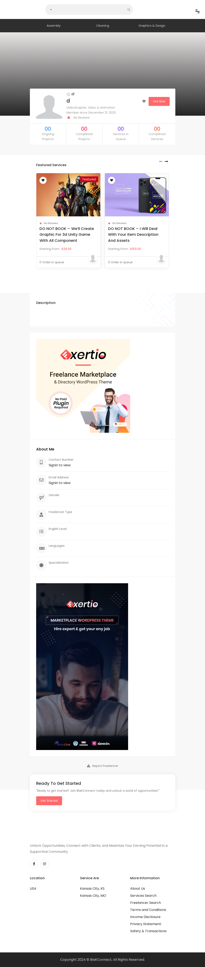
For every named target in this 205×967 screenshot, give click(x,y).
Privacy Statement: (146, 924)
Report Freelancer (102, 766)
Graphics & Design (152, 26)
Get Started (49, 801)
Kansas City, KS (92, 888)
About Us (137, 888)
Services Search (143, 895)
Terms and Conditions (148, 909)
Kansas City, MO (93, 895)
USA (33, 888)
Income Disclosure (145, 916)
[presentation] (161, 161)
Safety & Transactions (148, 931)
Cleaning (102, 26)
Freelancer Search (145, 902)
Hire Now (159, 101)
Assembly (54, 26)
